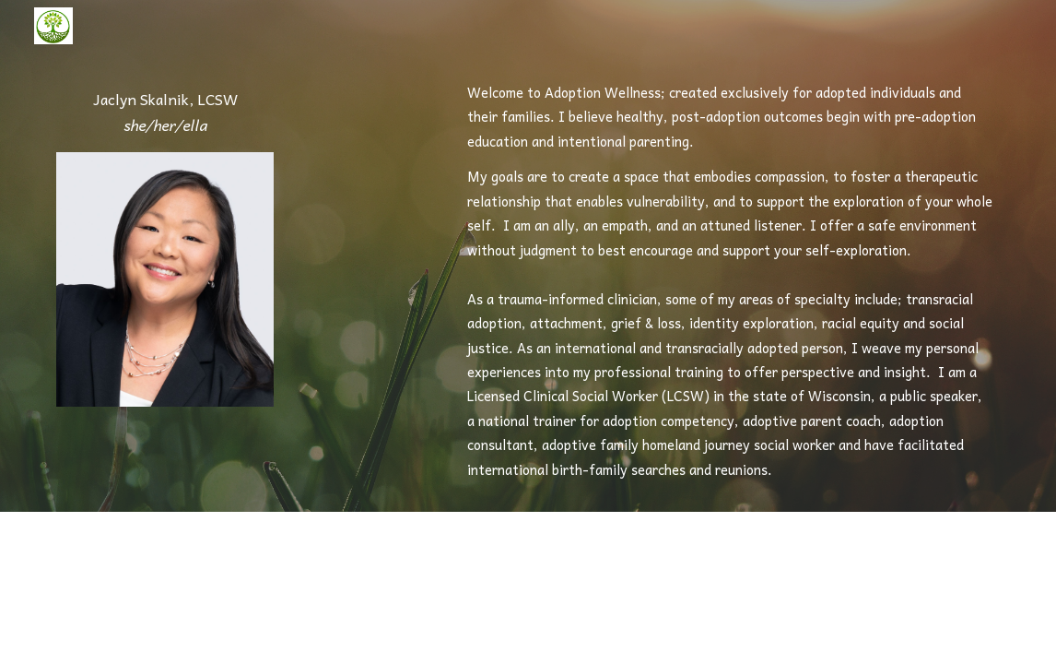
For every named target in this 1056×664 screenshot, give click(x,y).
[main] (165, 113)
